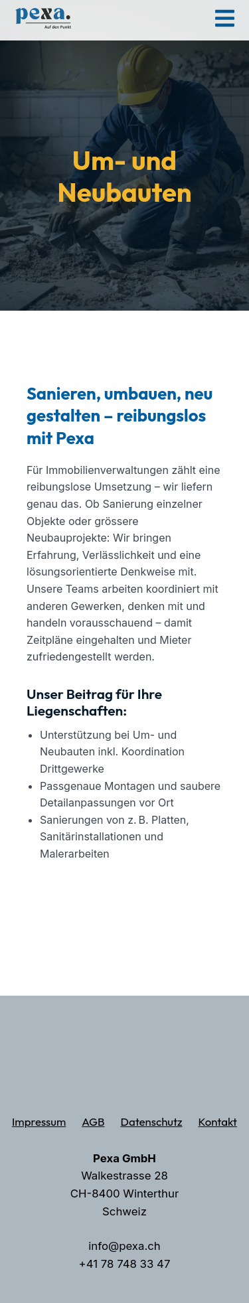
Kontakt (217, 1121)
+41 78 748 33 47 (125, 1263)
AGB (93, 1121)
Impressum (39, 1121)
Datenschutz (152, 1121)
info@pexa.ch (124, 1246)
